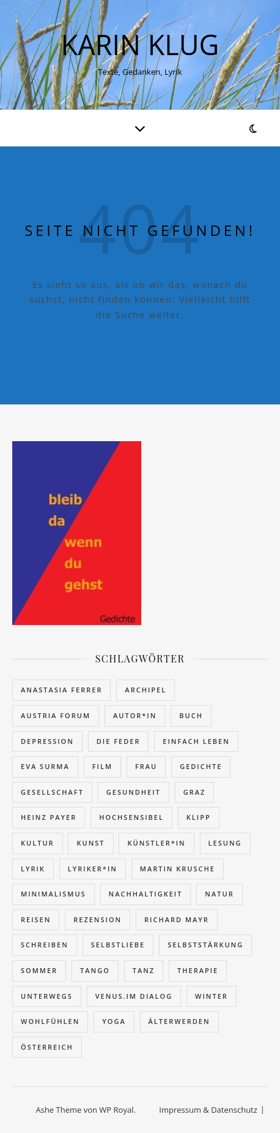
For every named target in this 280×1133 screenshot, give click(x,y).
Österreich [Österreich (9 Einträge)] (47, 1047)
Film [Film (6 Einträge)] (102, 766)
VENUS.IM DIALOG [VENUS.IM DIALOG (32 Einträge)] (134, 996)
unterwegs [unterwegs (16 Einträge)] (47, 996)
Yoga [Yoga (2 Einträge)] (113, 1021)
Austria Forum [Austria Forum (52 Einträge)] (55, 715)
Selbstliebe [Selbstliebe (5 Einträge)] (118, 944)
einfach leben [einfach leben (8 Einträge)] (196, 741)
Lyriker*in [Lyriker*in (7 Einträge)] (92, 868)
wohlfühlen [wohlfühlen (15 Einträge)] (50, 1021)
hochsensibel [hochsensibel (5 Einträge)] (131, 817)
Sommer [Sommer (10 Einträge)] (39, 970)
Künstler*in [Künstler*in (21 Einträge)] (156, 842)
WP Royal (116, 1109)
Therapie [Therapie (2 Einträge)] (197, 970)
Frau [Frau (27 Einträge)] (146, 766)
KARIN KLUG (140, 44)
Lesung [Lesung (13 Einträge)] (225, 842)
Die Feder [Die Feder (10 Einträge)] (119, 741)
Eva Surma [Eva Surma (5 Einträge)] (45, 766)
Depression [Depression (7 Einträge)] (47, 741)
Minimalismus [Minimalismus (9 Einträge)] (53, 893)
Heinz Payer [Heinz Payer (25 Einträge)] (48, 817)
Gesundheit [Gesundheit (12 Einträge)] (133, 792)
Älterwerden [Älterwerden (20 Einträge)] (179, 1021)
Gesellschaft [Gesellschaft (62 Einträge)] (52, 792)
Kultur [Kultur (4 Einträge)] (37, 842)
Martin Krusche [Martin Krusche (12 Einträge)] (177, 868)
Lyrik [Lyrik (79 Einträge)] (33, 868)
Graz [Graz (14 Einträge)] (194, 792)
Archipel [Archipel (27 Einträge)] (145, 689)
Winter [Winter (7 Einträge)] (211, 996)
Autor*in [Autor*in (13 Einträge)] (135, 715)
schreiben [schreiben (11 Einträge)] (44, 944)
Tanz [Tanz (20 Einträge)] (144, 970)
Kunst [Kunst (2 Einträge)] (90, 842)
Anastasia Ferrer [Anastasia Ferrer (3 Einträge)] (61, 689)
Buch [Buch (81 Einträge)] (191, 715)
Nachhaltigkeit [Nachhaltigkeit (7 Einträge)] (146, 893)
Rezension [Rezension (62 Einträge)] (97, 919)
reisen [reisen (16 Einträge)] (36, 919)
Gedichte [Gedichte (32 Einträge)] (201, 766)
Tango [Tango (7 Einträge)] (95, 970)
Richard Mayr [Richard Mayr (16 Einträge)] (176, 919)
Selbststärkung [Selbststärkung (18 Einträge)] (205, 944)
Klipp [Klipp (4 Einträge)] (198, 817)
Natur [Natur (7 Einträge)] (219, 893)
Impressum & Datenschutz (208, 1109)
